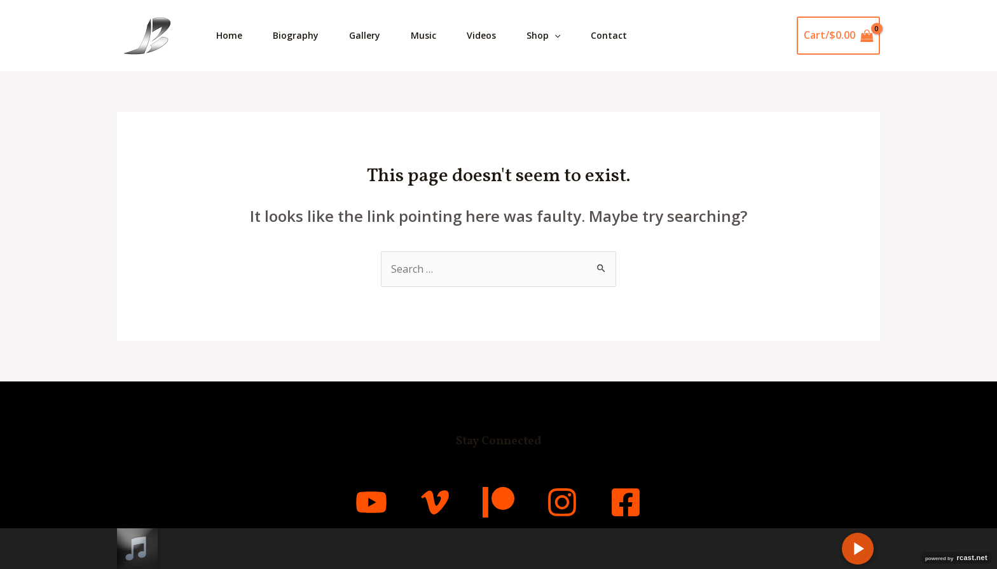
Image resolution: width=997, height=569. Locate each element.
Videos (481, 35)
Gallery (364, 35)
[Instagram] (562, 502)
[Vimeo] (435, 502)
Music (423, 35)
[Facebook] (626, 502)
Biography (296, 35)
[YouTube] (371, 502)
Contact (609, 35)
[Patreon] (498, 502)
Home (229, 35)
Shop (543, 35)
